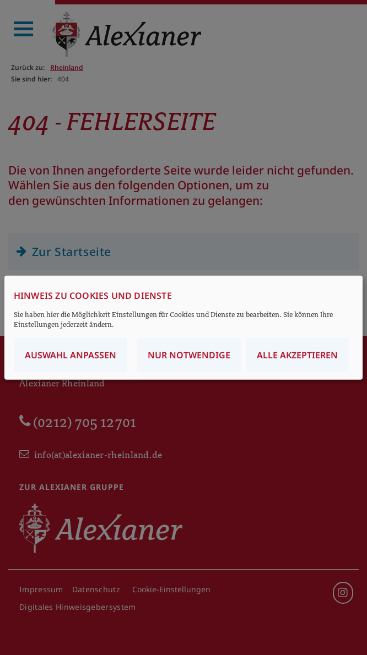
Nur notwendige (189, 354)
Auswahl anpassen (70, 354)
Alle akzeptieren (297, 354)
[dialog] (183, 328)
